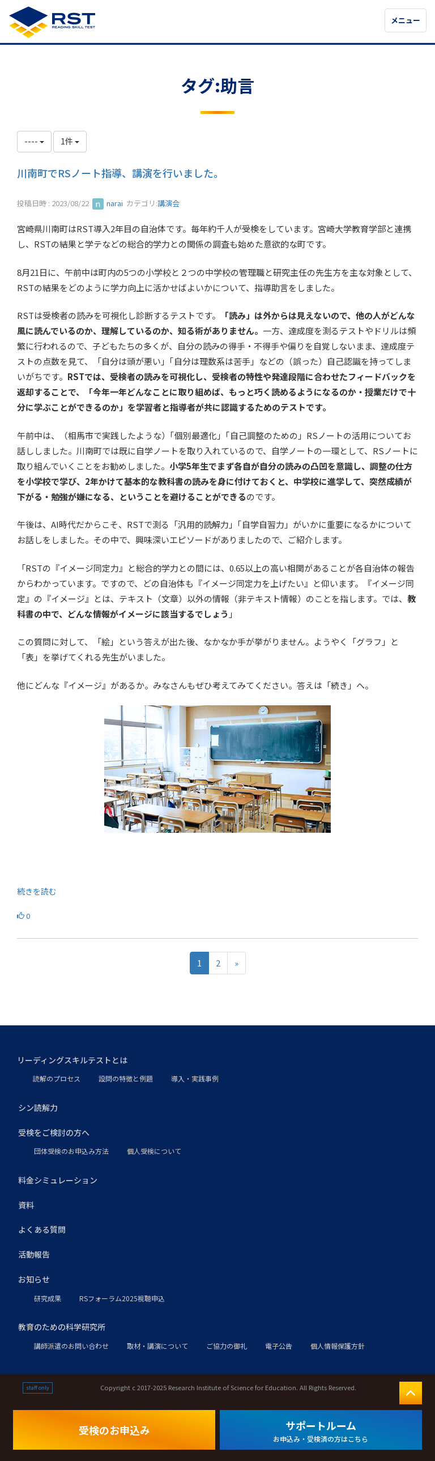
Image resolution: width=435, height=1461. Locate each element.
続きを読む (37, 891)
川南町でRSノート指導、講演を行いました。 (120, 172)
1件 (70, 141)
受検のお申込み (114, 1429)
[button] (217, 1060)
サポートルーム (320, 1430)
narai (107, 203)
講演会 (168, 203)
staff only (37, 1387)
